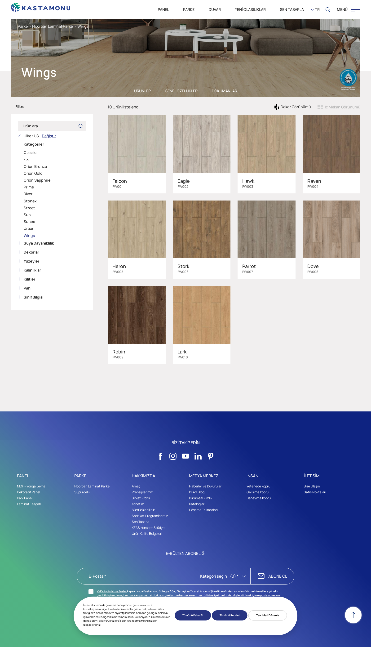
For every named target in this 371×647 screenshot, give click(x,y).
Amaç (136, 486)
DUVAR (215, 9)
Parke (23, 26)
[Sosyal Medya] (160, 454)
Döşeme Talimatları (203, 510)
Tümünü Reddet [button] (230, 615)
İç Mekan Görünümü (342, 107)
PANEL (163, 9)
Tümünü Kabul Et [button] (192, 615)
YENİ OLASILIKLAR (250, 9)
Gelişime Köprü (258, 492)
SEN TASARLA (292, 9)
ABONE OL (277, 576)
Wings (82, 26)
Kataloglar (196, 504)
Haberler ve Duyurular (205, 486)
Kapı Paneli (25, 498)
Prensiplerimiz (142, 492)
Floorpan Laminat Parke (52, 26)
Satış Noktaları (315, 492)
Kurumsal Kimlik (200, 498)
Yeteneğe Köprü (258, 486)
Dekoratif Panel (28, 492)
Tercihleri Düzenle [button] (267, 615)
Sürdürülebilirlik (143, 510)
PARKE (188, 9)
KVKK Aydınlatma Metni (112, 591)
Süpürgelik (82, 492)
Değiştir (49, 135)
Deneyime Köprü (259, 498)
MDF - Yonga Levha (31, 486)
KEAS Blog (196, 492)
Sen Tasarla (140, 521)
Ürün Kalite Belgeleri (147, 533)
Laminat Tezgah (29, 504)
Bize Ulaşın (312, 486)
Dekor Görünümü (296, 107)
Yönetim (138, 504)
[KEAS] (41, 6)
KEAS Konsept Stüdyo (148, 527)
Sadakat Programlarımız (150, 515)
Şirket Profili (141, 498)
